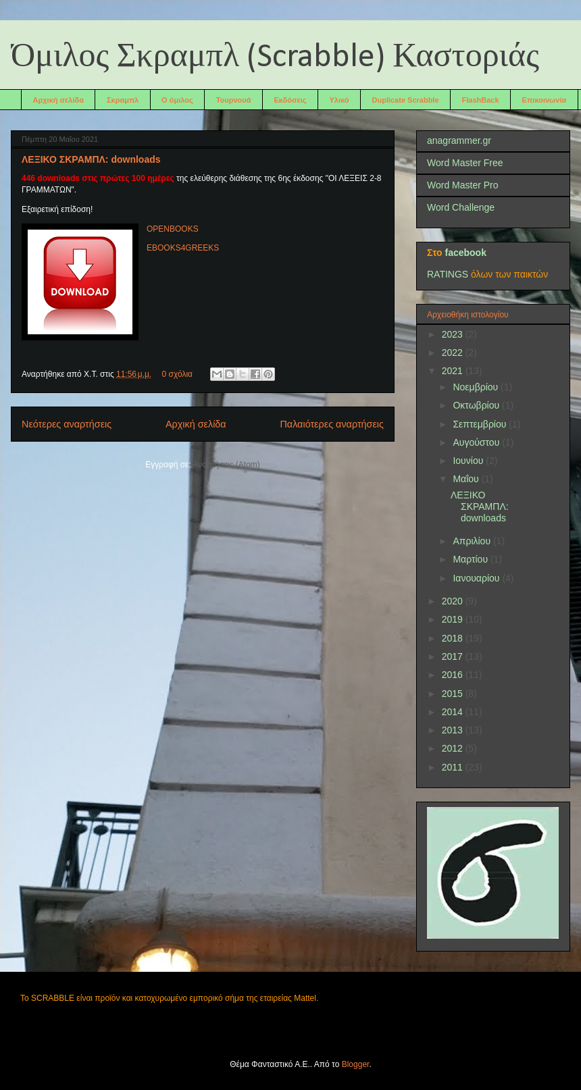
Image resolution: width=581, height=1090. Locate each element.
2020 (453, 601)
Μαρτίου (471, 559)
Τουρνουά (233, 100)
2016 (453, 674)
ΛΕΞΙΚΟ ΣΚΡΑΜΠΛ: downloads (91, 159)
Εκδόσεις (290, 100)
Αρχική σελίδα (58, 100)
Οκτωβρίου (477, 405)
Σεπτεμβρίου (481, 424)
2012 (453, 748)
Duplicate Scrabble (405, 100)
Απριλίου (473, 541)
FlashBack (480, 100)
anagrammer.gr (459, 140)
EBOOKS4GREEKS (183, 248)
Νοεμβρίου (477, 387)
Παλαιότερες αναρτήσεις (332, 424)
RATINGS (447, 274)
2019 (453, 619)
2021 (453, 370)
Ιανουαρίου (477, 578)
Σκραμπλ (122, 100)
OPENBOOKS (173, 229)
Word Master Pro (463, 185)
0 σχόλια (177, 374)
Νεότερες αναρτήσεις (66, 424)
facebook (465, 252)
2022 (453, 352)
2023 (453, 334)
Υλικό (339, 100)
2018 (453, 638)
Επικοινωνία (544, 100)
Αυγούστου (477, 442)
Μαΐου (467, 478)
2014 (453, 711)
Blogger (356, 1064)
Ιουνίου (469, 460)
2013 (453, 730)
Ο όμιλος (177, 100)
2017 (453, 656)
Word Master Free (465, 162)
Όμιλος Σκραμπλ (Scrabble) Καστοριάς (275, 58)
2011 (453, 767)
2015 (453, 693)
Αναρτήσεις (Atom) (226, 464)
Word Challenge (461, 207)
